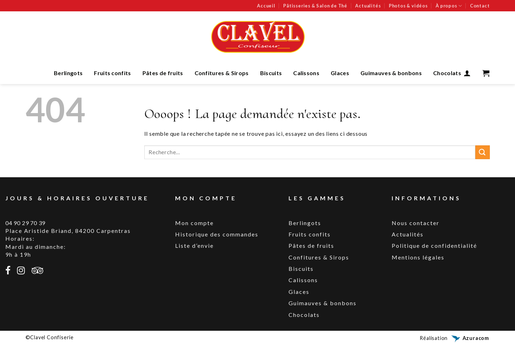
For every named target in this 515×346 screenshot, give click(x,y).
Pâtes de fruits (162, 72)
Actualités (368, 6)
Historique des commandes (216, 234)
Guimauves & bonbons (391, 72)
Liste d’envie (194, 245)
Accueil (266, 6)
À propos (449, 5)
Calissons (306, 72)
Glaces (340, 72)
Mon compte (194, 222)
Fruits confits (112, 72)
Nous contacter (416, 222)
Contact (480, 6)
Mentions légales (418, 257)
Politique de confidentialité (434, 245)
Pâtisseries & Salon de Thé (315, 6)
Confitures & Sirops (222, 72)
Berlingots (68, 72)
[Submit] (482, 152)
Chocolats (447, 72)
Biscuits (271, 72)
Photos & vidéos (408, 6)
